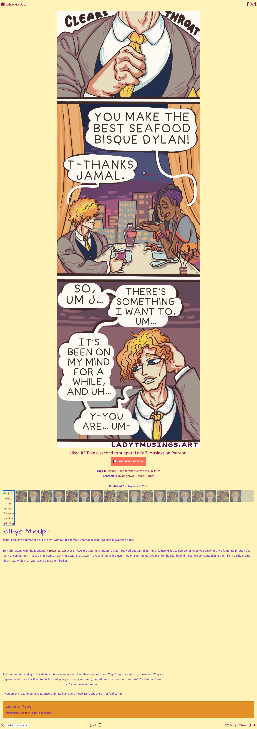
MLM (157, 470)
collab (112, 470)
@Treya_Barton (56, 550)
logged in (25, 712)
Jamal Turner (146, 475)
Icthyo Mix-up (238, 725)
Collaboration (126, 470)
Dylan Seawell (127, 475)
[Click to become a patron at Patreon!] (128, 461)
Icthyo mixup (144, 470)
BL (105, 470)
